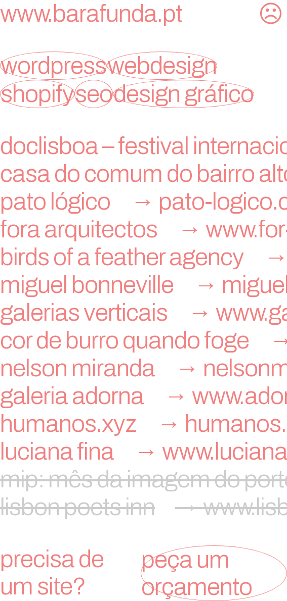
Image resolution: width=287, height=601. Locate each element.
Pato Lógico (143, 201)
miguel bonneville (143, 284)
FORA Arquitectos (143, 229)
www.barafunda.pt (91, 14)
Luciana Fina (143, 451)
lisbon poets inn (143, 507)
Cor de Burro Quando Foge (143, 340)
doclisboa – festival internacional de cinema (143, 146)
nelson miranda (143, 368)
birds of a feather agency (143, 257)
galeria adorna (143, 396)
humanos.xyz (143, 423)
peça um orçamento (196, 573)
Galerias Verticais (143, 312)
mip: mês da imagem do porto (143, 479)
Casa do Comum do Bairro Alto (143, 173)
